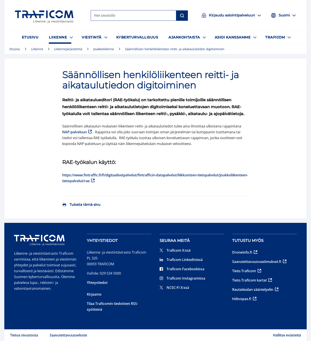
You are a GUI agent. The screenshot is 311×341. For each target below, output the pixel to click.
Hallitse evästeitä (287, 335)
